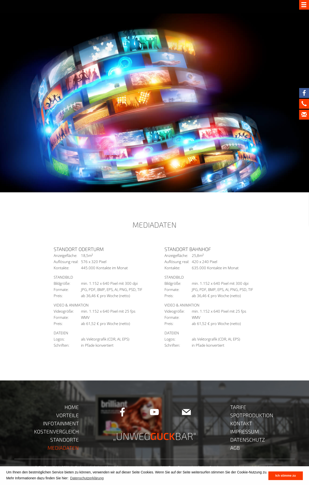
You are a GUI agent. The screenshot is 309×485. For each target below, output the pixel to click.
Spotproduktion (251, 415)
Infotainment (61, 423)
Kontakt (241, 423)
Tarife (238, 407)
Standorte (64, 439)
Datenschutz (247, 439)
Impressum (244, 431)
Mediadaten (63, 448)
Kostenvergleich (56, 431)
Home (72, 407)
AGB (235, 448)
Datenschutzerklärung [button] (87, 478)
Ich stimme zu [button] (285, 475)
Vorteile (67, 415)
